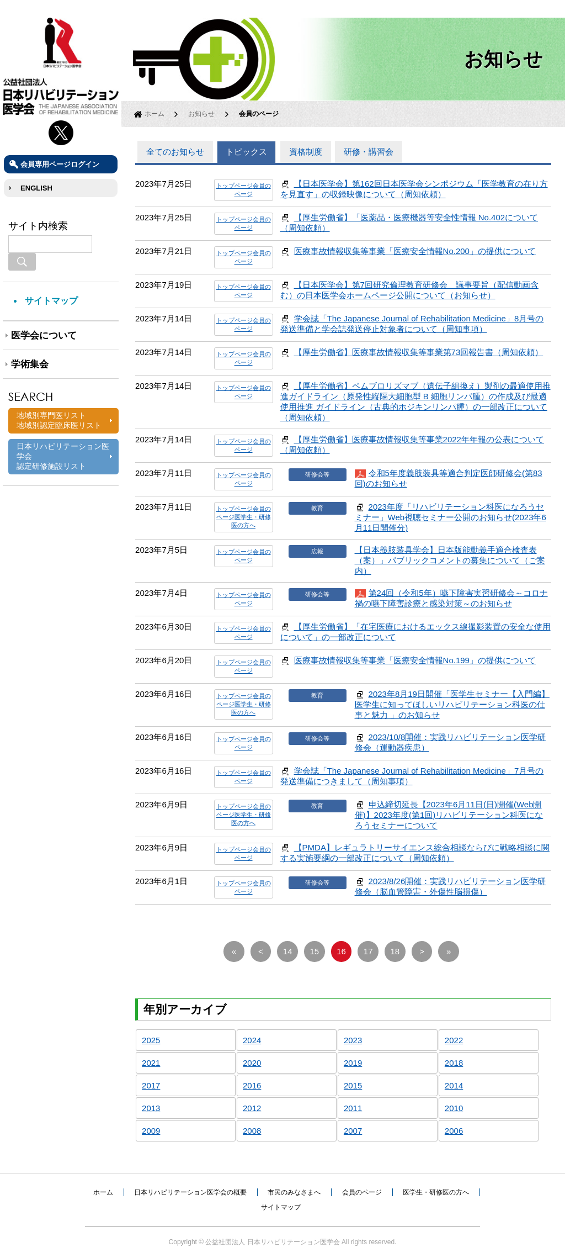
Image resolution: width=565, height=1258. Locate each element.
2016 (252, 1085)
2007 (353, 1130)
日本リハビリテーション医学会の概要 (190, 1192)
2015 (353, 1085)
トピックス (246, 151)
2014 (454, 1085)
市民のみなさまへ (294, 1192)
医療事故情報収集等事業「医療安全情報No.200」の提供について (415, 251)
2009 (151, 1130)
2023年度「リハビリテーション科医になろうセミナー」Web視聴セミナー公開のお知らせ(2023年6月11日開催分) (450, 517)
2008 (252, 1130)
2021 (151, 1062)
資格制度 (305, 151)
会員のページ (362, 1192)
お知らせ (201, 114)
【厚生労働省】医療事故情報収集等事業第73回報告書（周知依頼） (418, 352)
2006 (454, 1130)
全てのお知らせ (175, 151)
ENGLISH (36, 188)
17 (368, 951)
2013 (151, 1108)
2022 (454, 1040)
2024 (252, 1040)
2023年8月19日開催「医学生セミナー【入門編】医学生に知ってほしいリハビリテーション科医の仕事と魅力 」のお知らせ (452, 704)
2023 (353, 1040)
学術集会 (30, 364)
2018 (454, 1062)
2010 (454, 1108)
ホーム (154, 114)
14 (287, 951)
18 (395, 951)
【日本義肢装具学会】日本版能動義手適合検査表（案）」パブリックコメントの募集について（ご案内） (450, 560)
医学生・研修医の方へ (436, 1192)
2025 (151, 1040)
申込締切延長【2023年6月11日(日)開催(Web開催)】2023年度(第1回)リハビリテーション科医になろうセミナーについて (449, 815)
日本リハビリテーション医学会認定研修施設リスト (63, 456)
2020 (252, 1062)
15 (314, 951)
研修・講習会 (368, 151)
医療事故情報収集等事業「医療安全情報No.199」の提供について (415, 660)
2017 (151, 1085)
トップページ (234, 185)
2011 (353, 1108)
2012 (252, 1108)
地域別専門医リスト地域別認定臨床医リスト (59, 420)
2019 (353, 1062)
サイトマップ (51, 300)
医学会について (44, 335)
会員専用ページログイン (59, 164)
